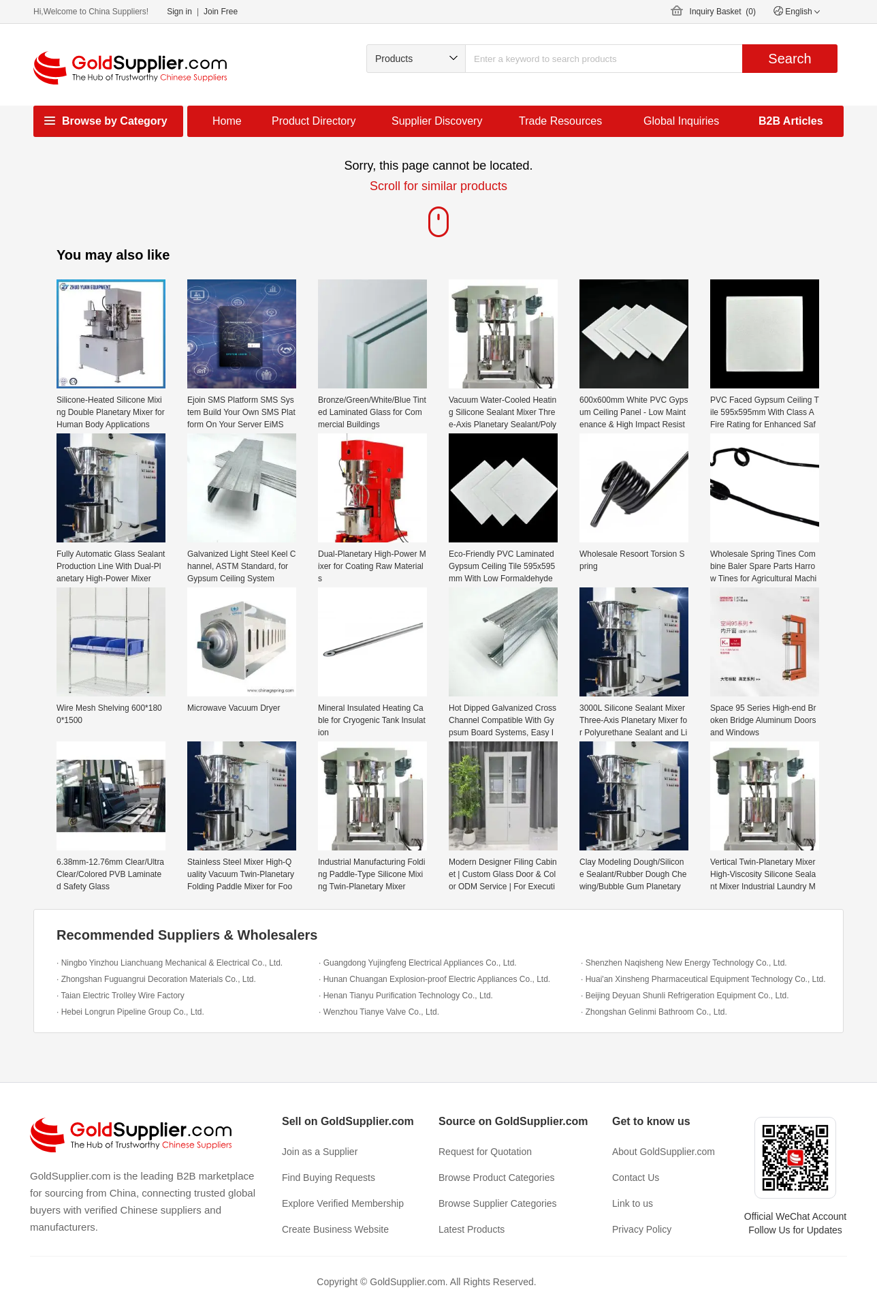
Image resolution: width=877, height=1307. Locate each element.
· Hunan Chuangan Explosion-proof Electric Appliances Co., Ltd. (434, 979)
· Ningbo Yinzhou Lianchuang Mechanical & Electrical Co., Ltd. (170, 963)
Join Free (221, 11)
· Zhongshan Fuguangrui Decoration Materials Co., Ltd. (156, 979)
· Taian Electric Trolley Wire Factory (121, 995)
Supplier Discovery (437, 121)
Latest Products (471, 1229)
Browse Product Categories (496, 1177)
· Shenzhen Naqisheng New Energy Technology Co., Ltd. (684, 963)
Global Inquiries (681, 121)
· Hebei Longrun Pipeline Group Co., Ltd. (130, 1012)
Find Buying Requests (328, 1177)
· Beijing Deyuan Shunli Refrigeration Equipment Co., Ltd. (685, 995)
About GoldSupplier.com (663, 1151)
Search (789, 58)
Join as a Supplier (319, 1151)
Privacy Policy (641, 1229)
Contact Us (635, 1177)
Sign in (179, 11)
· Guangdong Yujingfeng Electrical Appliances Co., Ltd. (418, 963)
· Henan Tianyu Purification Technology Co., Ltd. (406, 995)
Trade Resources (560, 121)
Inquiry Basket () (723, 11)
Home (227, 121)
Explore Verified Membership (343, 1203)
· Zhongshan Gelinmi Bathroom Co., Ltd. (654, 1012)
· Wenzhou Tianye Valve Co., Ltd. (379, 1012)
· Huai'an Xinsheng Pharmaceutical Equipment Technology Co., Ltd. (703, 979)
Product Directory (314, 121)
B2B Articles (791, 121)
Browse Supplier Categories (497, 1203)
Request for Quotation (485, 1151)
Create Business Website (335, 1229)
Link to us (632, 1203)
